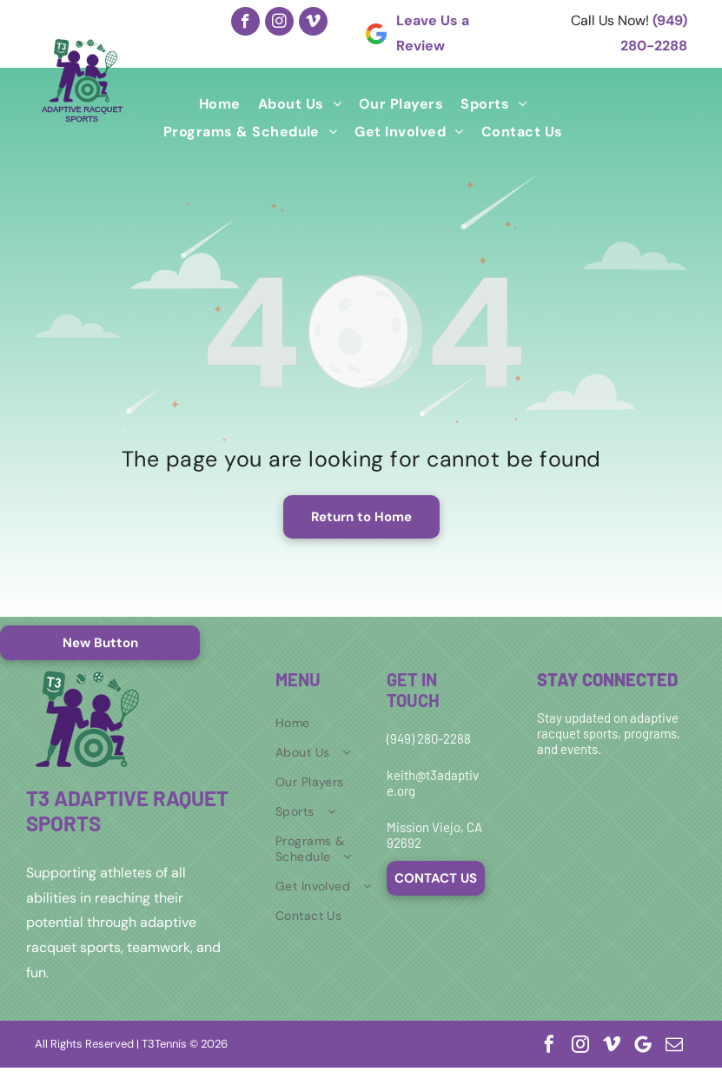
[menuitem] (219, 103)
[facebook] (245, 21)
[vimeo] (313, 21)
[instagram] (279, 21)
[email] (674, 1044)
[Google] (643, 1044)
